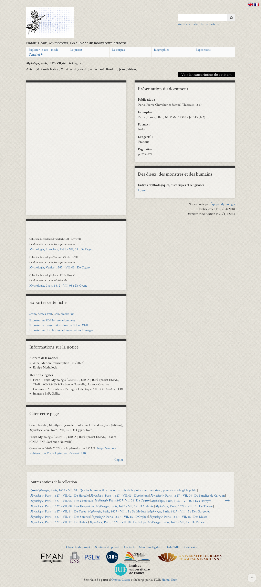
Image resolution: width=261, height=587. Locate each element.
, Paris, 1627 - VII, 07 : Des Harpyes (181, 501)
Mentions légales (149, 547)
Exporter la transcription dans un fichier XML (59, 325)
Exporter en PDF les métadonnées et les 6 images (61, 330)
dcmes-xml (45, 314)
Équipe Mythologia (222, 204)
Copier (118, 459)
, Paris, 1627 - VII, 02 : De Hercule (59, 495)
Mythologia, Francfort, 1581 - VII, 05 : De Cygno (61, 249)
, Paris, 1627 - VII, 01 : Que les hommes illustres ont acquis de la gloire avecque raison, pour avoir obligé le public (116, 490)
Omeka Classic (120, 579)
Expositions (203, 49)
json (56, 314)
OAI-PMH (172, 547)
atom (32, 314)
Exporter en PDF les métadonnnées (52, 320)
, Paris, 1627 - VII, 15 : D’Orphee (120, 516)
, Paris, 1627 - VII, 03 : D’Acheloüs (119, 495)
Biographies (161, 49)
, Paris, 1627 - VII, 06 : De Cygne (122, 500)
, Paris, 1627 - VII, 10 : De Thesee (184, 506)
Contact (129, 547)
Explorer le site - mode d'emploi (43, 52)
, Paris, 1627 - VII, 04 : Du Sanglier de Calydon (187, 495)
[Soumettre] (231, 17)
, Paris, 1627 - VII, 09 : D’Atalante (125, 506)
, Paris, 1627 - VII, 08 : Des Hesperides (62, 506)
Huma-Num (169, 579)
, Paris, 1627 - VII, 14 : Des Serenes (60, 516)
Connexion (191, 547)
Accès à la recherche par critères (198, 24)
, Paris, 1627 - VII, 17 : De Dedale (59, 522)
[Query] (206, 17)
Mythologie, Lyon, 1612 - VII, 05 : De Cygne (58, 285)
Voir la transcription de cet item (206, 75)
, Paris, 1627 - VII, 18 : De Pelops (117, 522)
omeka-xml (68, 314)
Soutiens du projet (107, 547)
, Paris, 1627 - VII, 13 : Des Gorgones (179, 511)
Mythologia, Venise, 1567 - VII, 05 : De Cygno (59, 267)
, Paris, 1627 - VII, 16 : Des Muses (178, 516)
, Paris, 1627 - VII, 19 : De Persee (176, 522)
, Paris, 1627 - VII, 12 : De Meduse (117, 511)
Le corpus (118, 49)
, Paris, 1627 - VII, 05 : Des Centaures (61, 501)
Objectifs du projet (78, 547)
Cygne (142, 190)
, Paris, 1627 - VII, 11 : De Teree (58, 511)
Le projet (76, 49)
